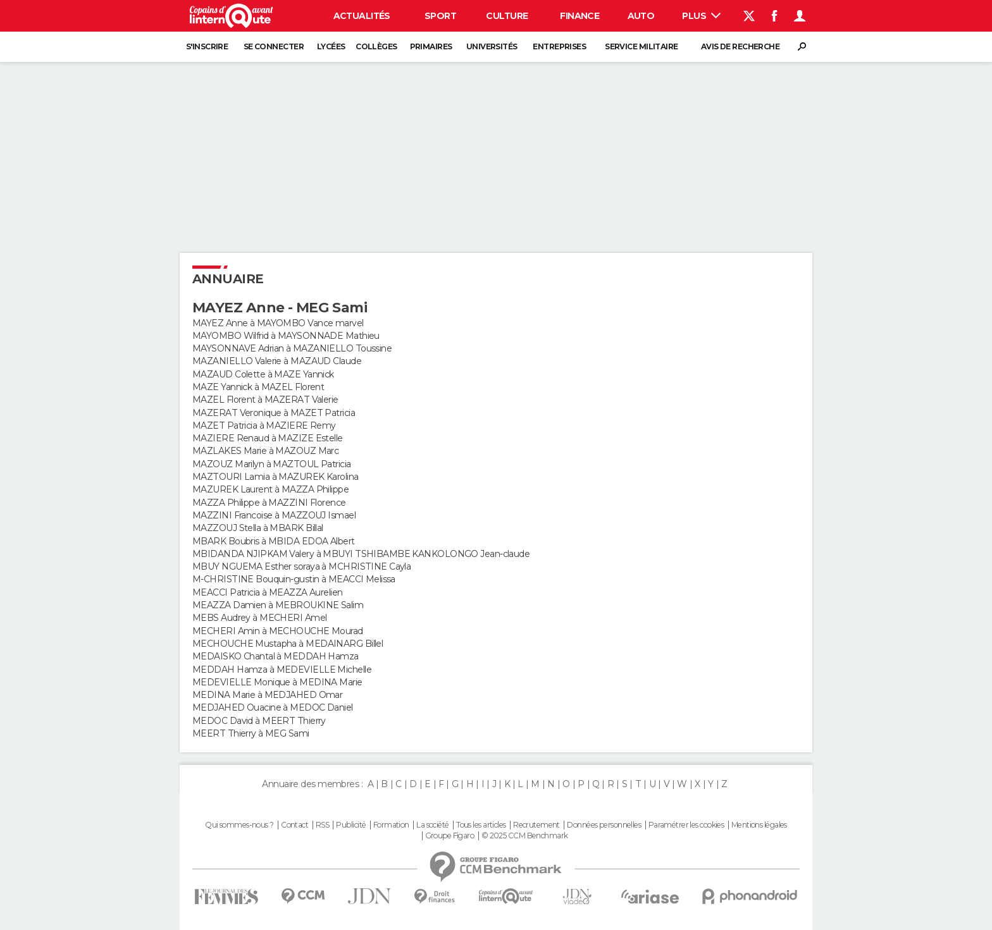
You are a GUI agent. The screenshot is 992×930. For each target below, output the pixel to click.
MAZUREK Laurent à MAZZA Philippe (270, 489)
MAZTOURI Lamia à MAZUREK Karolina (275, 476)
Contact (294, 825)
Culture (507, 15)
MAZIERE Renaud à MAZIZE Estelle (267, 438)
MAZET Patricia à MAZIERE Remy (264, 425)
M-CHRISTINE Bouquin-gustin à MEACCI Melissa (293, 579)
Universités (492, 46)
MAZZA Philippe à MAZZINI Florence (269, 502)
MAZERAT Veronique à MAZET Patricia (273, 413)
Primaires (431, 46)
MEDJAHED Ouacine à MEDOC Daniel (272, 707)
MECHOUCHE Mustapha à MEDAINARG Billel (287, 643)
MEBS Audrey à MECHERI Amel (259, 617)
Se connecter (274, 46)
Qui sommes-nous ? (239, 825)
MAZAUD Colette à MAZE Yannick (263, 374)
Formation (391, 825)
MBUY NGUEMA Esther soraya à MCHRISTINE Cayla (301, 566)
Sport (440, 15)
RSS (322, 825)
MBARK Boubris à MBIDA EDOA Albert (273, 541)
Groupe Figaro (449, 835)
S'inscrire (207, 46)
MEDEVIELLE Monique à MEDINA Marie (277, 682)
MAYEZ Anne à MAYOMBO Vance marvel (278, 323)
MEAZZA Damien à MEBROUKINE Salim (277, 605)
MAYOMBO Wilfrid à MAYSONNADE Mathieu (286, 335)
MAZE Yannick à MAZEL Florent (258, 387)
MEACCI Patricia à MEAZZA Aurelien (267, 592)
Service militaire (641, 46)
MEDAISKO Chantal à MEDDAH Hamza (275, 656)
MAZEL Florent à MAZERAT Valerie (265, 399)
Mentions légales (759, 825)
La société (432, 825)
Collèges (376, 46)
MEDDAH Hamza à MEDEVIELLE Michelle (281, 669)
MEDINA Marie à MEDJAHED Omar (267, 695)
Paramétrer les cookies (686, 825)
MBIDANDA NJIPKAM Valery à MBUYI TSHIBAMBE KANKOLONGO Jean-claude (361, 554)
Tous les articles (480, 825)
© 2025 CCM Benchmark (524, 835)
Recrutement (536, 825)
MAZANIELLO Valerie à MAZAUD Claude (276, 361)
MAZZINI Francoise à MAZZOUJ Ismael (274, 515)
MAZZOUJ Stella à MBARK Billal (257, 528)
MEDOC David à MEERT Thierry (259, 720)
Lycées (331, 46)
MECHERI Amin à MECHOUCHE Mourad (277, 631)
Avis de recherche (740, 46)
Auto (641, 15)
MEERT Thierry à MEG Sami (250, 733)
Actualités (361, 15)
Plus (701, 15)
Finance (579, 15)
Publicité (351, 825)
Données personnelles (604, 825)
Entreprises (559, 46)
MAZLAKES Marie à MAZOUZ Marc (265, 450)
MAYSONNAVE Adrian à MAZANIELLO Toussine (292, 348)
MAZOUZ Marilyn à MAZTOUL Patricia (271, 464)
